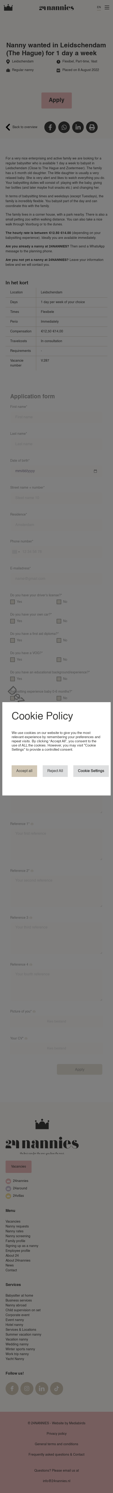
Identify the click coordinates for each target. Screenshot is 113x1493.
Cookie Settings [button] (91, 771)
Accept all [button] (24, 771)
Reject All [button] (55, 771)
